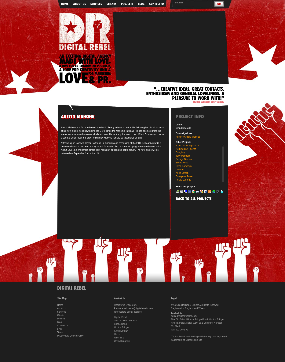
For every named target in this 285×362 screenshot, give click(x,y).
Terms (60, 332)
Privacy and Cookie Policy (70, 335)
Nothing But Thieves (186, 149)
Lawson (180, 169)
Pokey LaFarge (183, 179)
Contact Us (62, 325)
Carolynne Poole (184, 176)
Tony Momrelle (183, 155)
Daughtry (180, 152)
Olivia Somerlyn (184, 166)
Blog (59, 322)
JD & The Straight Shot (187, 145)
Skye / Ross (182, 162)
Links (60, 329)
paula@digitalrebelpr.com (141, 308)
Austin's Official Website (188, 136)
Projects (61, 318)
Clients (60, 315)
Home (60, 305)
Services (61, 312)
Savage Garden (184, 159)
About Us (62, 308)
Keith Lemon (182, 173)
